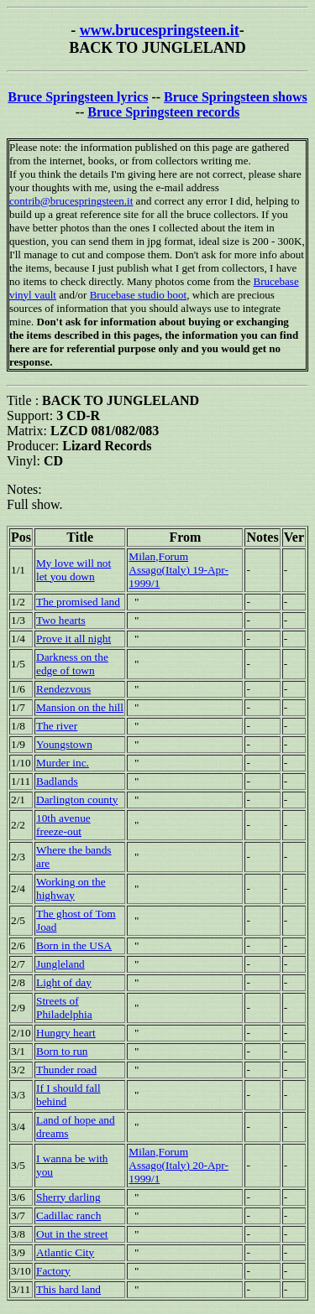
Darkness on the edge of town (72, 664)
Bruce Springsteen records (163, 112)
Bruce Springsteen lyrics (78, 97)
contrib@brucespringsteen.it (71, 201)
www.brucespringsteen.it (159, 30)
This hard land (68, 1289)
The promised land (78, 601)
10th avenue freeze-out (63, 825)
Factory (53, 1271)
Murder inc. (62, 762)
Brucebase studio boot (138, 294)
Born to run (61, 1051)
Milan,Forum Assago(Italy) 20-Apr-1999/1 (178, 1165)
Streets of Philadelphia (64, 1008)
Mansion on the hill (79, 707)
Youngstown (64, 744)
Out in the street (72, 1234)
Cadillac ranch (68, 1215)
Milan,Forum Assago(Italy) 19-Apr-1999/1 (178, 569)
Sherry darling (68, 1197)
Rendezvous (63, 689)
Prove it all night (73, 638)
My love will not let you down (73, 570)
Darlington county (77, 799)
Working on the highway (71, 888)
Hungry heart (66, 1032)
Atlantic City (65, 1252)
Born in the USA (74, 945)
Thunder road (66, 1069)
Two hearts (61, 620)
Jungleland (60, 964)
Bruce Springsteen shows (235, 97)
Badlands (57, 781)
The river (56, 725)
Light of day (64, 982)
